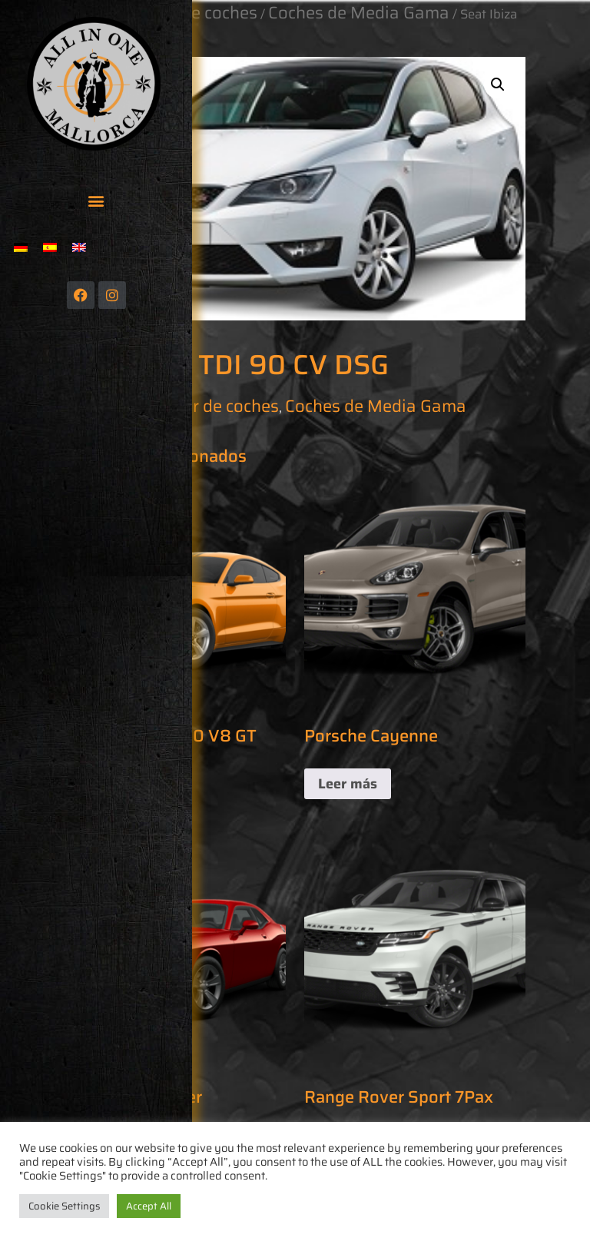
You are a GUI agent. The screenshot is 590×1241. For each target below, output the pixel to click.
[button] (96, 200)
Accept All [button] (148, 1206)
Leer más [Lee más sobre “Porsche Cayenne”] (347, 784)
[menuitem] (20, 247)
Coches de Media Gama (375, 406)
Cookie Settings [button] (64, 1206)
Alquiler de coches (208, 406)
